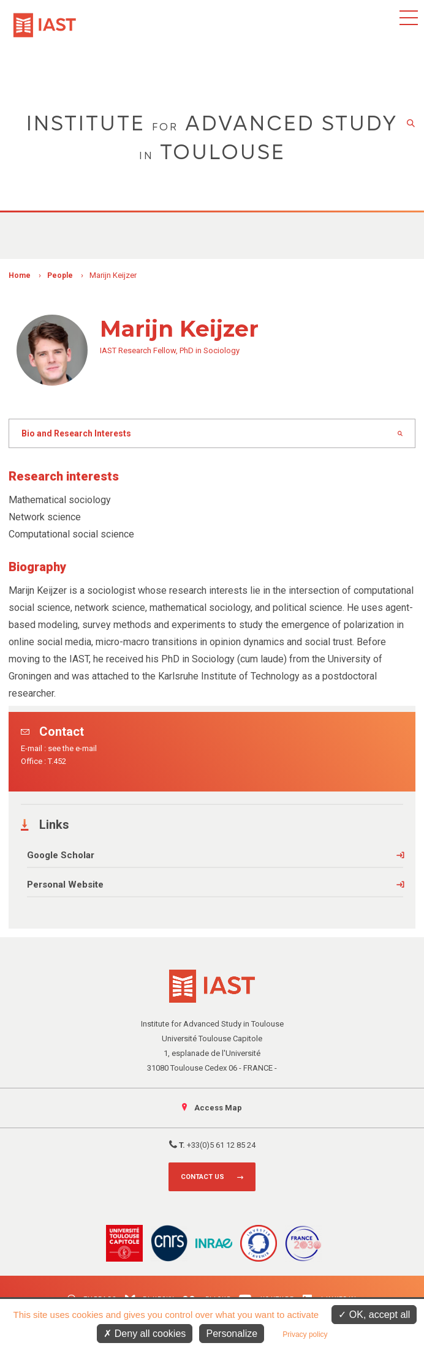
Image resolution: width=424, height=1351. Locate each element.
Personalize (231, 1333)
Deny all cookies (145, 1333)
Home (20, 275)
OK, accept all (374, 1314)
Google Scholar (60, 855)
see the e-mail (72, 748)
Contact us (202, 1177)
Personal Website (65, 884)
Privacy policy (304, 1334)
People (60, 275)
